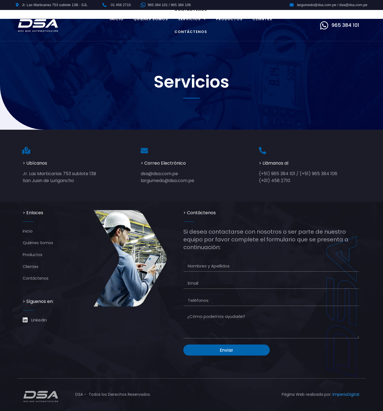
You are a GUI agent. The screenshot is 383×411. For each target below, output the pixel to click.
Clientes (262, 19)
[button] (340, 25)
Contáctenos (190, 31)
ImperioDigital (346, 394)
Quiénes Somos (150, 19)
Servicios (192, 19)
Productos (229, 19)
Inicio (117, 19)
